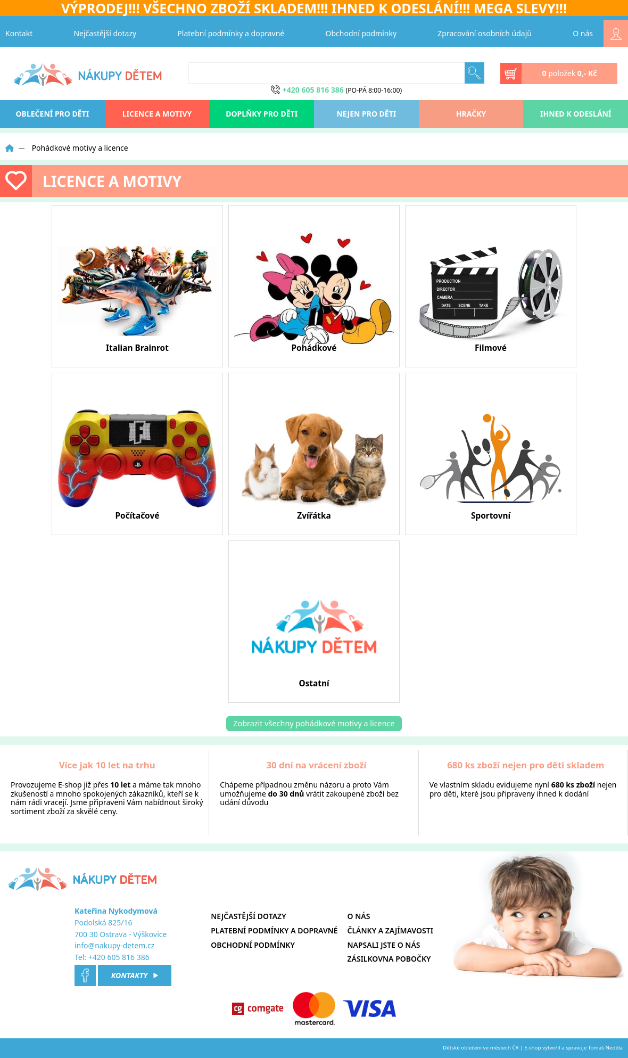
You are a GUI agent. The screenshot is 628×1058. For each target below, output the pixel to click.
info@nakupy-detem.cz (114, 945)
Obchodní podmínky (361, 33)
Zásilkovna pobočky (389, 959)
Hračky (471, 114)
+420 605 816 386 (119, 957)
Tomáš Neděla (605, 1047)
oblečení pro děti (52, 114)
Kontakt (18, 33)
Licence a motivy (157, 114)
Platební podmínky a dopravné (230, 33)
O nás (583, 33)
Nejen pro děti (366, 114)
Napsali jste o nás (384, 945)
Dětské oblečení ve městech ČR (481, 1047)
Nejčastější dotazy (104, 33)
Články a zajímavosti (390, 930)
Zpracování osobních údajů (484, 33)
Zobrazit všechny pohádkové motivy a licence (313, 723)
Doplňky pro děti (262, 114)
